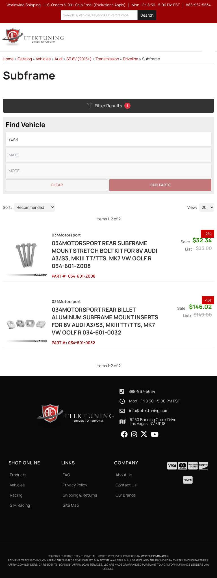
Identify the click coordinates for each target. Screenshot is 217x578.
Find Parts (160, 184)
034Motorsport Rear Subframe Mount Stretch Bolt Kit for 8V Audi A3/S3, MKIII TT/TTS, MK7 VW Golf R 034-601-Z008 (104, 254)
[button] (108, 15)
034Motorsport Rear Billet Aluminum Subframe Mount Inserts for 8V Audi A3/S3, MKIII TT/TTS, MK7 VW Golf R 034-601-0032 (105, 321)
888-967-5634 (142, 391)
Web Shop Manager (154, 556)
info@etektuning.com (148, 411)
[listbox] (108, 139)
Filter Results (109, 106)
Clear (57, 184)
